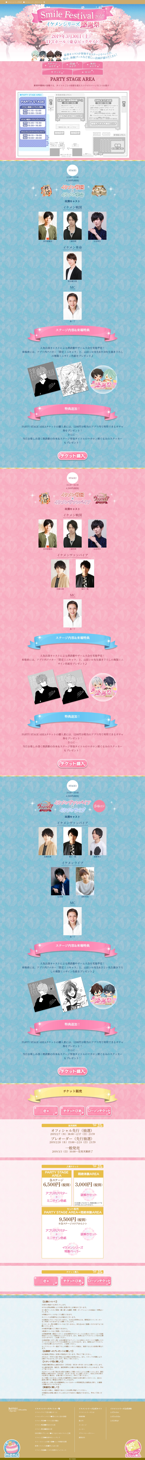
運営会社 (82, 1437)
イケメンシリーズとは (86, 1412)
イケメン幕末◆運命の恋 (43, 1429)
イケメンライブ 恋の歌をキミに (46, 1412)
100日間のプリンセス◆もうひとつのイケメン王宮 (52, 1433)
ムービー (82, 1429)
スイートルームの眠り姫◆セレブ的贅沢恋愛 (51, 1441)
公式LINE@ (114, 1420)
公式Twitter (114, 1412)
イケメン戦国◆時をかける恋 (45, 1425)
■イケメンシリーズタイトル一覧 (34, 2)
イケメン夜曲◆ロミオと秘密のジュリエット (50, 1450)
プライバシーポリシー (87, 1433)
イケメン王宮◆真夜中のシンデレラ (47, 1437)
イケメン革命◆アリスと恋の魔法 (46, 1420)
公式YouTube (115, 1416)
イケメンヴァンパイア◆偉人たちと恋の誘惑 (50, 1416)
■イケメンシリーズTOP (14, 2)
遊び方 (81, 1420)
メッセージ (83, 1425)
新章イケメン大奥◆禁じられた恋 (47, 1446)
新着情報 (82, 1416)
